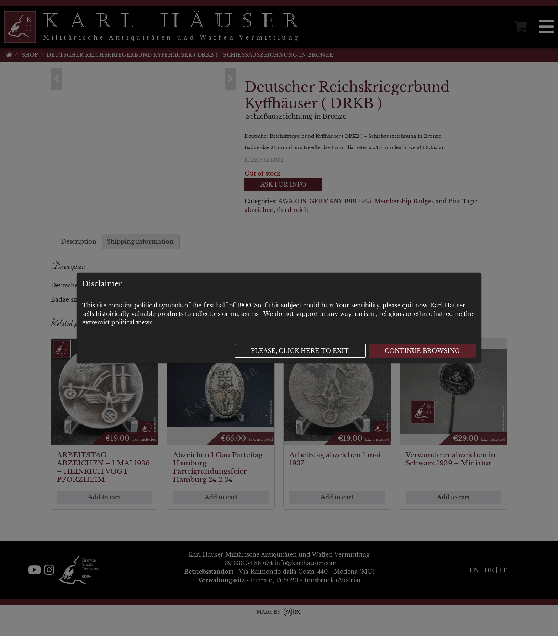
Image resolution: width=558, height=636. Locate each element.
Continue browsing (422, 350)
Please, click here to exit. (300, 350)
